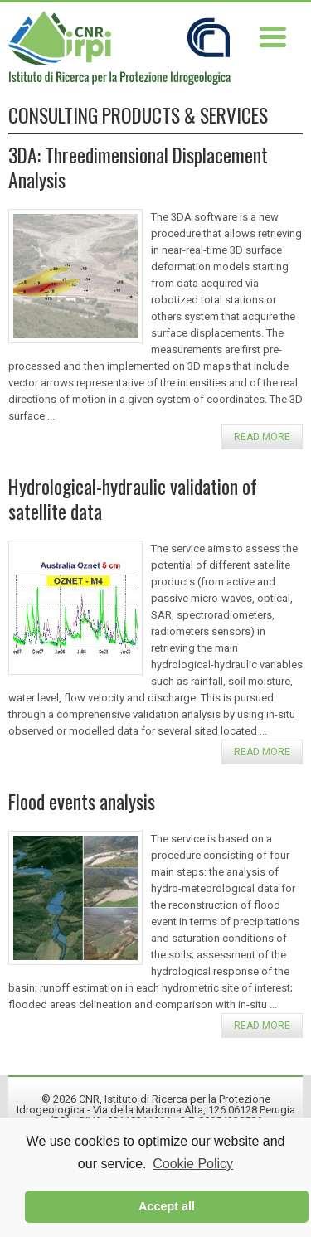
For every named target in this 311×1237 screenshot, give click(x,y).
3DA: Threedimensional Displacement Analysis (138, 167)
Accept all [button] (166, 1206)
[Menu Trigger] (272, 35)
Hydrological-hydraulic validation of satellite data (132, 499)
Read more (262, 437)
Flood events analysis (81, 801)
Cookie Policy (193, 1164)
